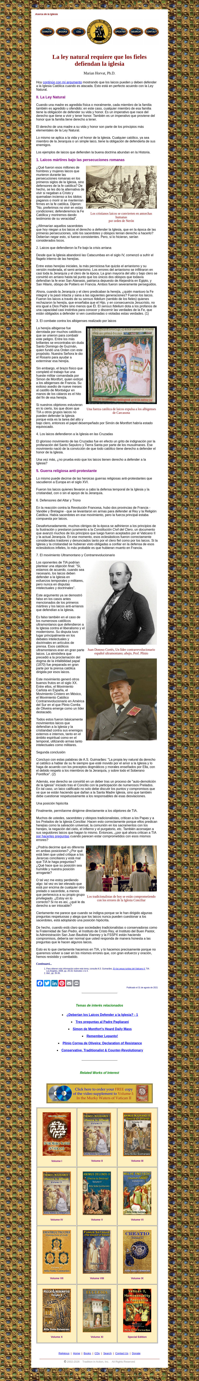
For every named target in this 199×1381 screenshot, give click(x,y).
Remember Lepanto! (102, 1036)
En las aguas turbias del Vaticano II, (129, 969)
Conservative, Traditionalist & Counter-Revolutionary (102, 1050)
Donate (136, 1353)
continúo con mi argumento (62, 82)
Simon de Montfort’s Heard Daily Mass (102, 1029)
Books (87, 1353)
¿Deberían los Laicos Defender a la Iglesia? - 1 (102, 1014)
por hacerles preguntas (53, 836)
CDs (97, 1353)
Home (76, 1353)
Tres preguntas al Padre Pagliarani (102, 1022)
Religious (64, 1353)
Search (107, 1353)
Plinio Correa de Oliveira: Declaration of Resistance (102, 1043)
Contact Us (121, 1353)
